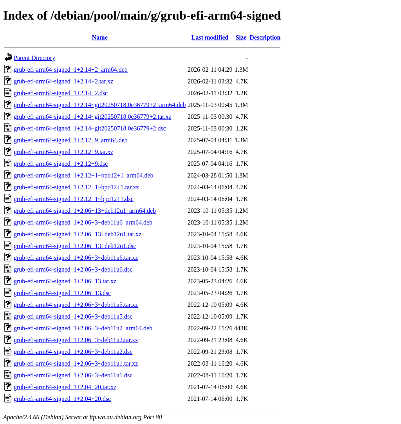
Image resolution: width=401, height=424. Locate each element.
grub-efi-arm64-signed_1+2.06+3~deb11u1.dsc (73, 375)
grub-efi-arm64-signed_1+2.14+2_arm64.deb (71, 69)
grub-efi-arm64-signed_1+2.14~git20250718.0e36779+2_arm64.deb (100, 104)
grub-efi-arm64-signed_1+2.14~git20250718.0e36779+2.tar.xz (93, 116)
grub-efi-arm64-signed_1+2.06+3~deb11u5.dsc (73, 316)
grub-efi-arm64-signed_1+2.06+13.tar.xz (65, 281)
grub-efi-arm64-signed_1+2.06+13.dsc (62, 293)
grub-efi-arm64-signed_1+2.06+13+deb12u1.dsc (75, 246)
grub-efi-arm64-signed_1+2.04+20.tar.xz (65, 387)
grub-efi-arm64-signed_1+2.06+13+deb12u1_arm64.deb (85, 210)
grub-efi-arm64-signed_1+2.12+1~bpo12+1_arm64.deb (84, 175)
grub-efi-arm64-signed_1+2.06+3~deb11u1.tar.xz (76, 363)
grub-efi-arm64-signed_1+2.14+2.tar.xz (63, 81)
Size (241, 37)
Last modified (210, 37)
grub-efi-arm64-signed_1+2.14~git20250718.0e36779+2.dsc (90, 128)
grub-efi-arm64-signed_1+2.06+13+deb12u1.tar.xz (77, 234)
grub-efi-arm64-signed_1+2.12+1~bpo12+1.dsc (74, 199)
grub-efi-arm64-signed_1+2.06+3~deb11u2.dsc (73, 351)
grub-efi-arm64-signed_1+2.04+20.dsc (62, 398)
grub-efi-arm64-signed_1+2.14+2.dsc (61, 93)
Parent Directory (34, 57)
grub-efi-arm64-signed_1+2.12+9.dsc (61, 163)
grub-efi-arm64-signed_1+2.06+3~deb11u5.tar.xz (76, 304)
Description (264, 37)
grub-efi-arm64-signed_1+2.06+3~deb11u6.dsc (73, 269)
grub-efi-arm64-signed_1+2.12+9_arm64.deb (71, 140)
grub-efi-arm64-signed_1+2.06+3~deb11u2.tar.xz (76, 340)
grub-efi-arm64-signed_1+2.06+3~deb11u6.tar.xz (76, 257)
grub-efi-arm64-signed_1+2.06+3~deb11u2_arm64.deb (83, 328)
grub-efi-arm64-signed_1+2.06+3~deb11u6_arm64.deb (83, 222)
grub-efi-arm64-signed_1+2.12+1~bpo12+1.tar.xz (76, 187)
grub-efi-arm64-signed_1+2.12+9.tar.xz (63, 152)
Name (100, 37)
